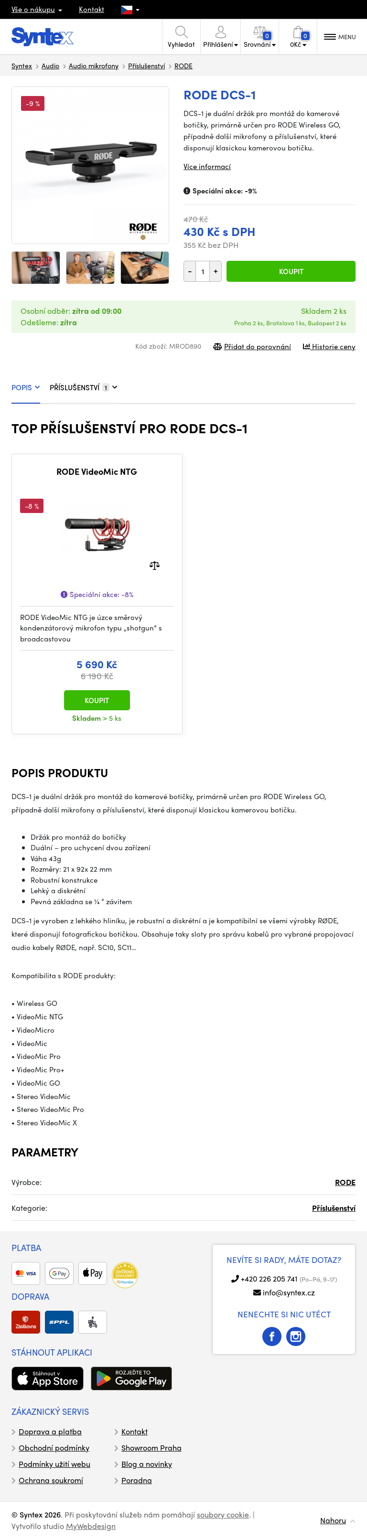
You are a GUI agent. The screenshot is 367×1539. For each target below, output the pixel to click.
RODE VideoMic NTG (96, 471)
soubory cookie (223, 1514)
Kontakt (91, 9)
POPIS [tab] (25, 387)
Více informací (207, 166)
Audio (50, 65)
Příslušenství (146, 65)
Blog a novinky (146, 1463)
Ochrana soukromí (51, 1480)
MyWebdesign (91, 1525)
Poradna (136, 1480)
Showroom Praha (151, 1447)
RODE (183, 65)
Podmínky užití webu (54, 1463)
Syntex (21, 65)
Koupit (291, 271)
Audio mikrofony (94, 65)
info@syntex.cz (289, 1292)
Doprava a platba (50, 1431)
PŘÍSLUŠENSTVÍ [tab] (84, 387)
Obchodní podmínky (54, 1447)
